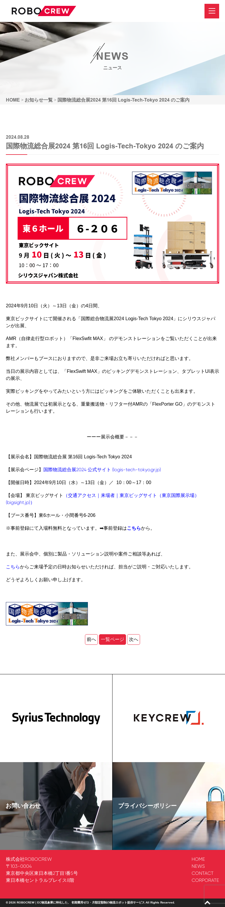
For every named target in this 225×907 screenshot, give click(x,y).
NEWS (198, 866)
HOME (198, 859)
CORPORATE (205, 880)
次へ (133, 639)
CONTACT (203, 873)
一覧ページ (112, 639)
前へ (91, 639)
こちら (13, 567)
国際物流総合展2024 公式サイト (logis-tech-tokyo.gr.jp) (102, 469)
